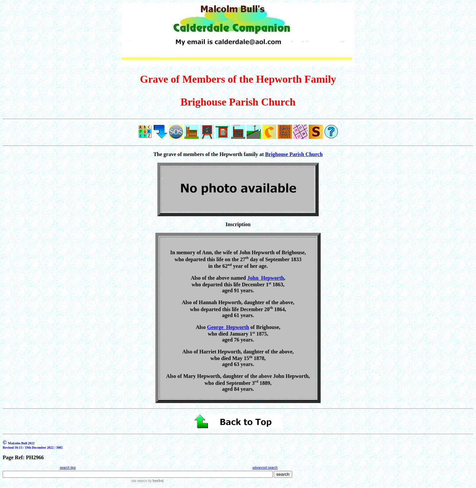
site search (139, 481)
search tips (68, 467)
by (155, 481)
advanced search (265, 467)
